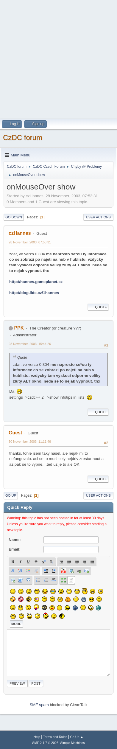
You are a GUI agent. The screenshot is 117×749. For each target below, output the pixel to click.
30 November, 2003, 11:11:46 (30, 441)
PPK (19, 327)
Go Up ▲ (76, 737)
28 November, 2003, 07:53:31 (30, 242)
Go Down (13, 217)
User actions (98, 217)
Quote (98, 307)
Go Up (10, 495)
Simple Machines (72, 743)
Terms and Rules (55, 737)
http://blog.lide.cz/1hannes (34, 292)
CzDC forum (22, 137)
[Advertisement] (58, 58)
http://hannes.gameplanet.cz (36, 281)
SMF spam (39, 705)
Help (37, 737)
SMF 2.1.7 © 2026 (45, 743)
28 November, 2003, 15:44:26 (30, 344)
